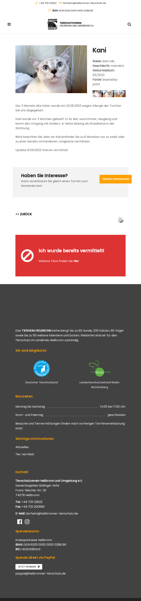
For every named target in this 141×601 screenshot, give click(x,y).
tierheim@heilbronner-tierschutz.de (84, 3)
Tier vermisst (24, 438)
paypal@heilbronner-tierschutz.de (40, 557)
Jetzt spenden (29, 550)
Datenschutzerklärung (114, 589)
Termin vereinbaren (115, 179)
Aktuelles (22, 431)
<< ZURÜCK (23, 214)
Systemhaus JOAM (36, 591)
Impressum (120, 593)
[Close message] (123, 237)
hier (76, 253)
